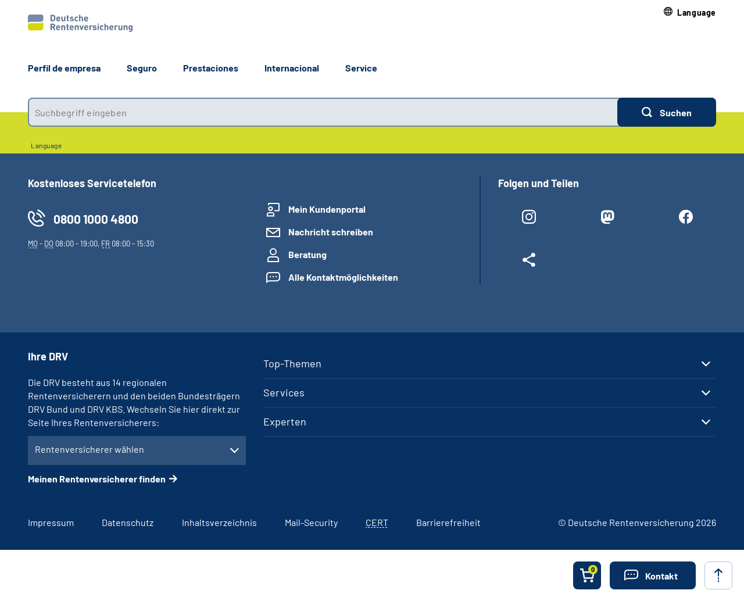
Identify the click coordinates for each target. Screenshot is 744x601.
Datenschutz (127, 522)
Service (361, 67)
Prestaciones (210, 67)
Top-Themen (292, 363)
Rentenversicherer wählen (89, 449)
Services (284, 392)
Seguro (142, 67)
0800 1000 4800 (95, 219)
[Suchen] (666, 112)
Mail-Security (311, 522)
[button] (690, 12)
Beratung (307, 254)
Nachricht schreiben (330, 231)
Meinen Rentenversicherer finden (97, 478)
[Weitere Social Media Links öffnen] (528, 262)
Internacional (291, 67)
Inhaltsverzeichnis (219, 522)
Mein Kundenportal (327, 208)
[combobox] (322, 112)
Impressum (51, 522)
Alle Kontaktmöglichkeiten (343, 276)
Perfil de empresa (64, 67)
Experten (284, 421)
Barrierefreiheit (448, 522)
